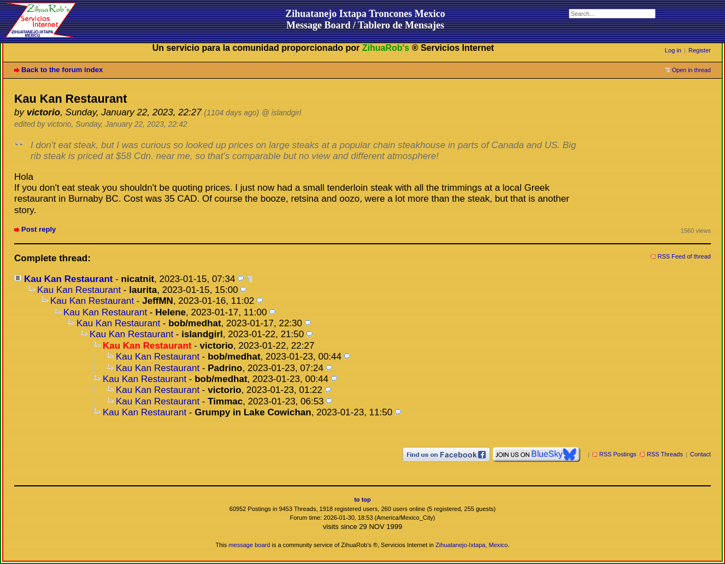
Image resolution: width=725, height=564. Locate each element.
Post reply (38, 229)
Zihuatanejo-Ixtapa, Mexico (471, 545)
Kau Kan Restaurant (68, 279)
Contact (700, 454)
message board (249, 545)
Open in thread (691, 70)
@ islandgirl (281, 113)
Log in (673, 50)
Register (699, 50)
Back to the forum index (62, 70)
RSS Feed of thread (684, 256)
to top (362, 499)
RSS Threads (665, 454)
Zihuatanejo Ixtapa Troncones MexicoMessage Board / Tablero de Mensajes (365, 19)
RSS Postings (617, 454)
